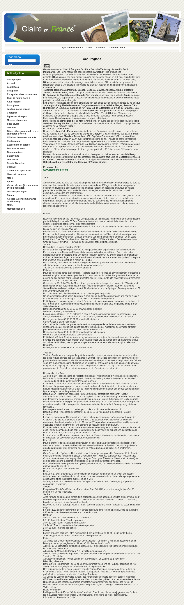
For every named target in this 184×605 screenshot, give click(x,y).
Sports (10, 181)
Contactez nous (117, 47)
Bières (10, 195)
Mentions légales (16, 209)
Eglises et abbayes (17, 116)
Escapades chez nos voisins (22, 94)
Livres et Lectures (16, 174)
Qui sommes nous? (72, 47)
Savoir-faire (13, 156)
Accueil (11, 83)
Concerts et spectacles (19, 170)
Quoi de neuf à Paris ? (18, 98)
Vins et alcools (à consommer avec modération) (22, 186)
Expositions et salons (18, 145)
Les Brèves (13, 87)
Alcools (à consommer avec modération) (21, 200)
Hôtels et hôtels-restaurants (21, 137)
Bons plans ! (13, 105)
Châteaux (12, 113)
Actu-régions (14, 101)
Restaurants (13, 141)
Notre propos (14, 79)
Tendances (12, 159)
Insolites (11, 127)
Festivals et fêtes (16, 148)
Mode (10, 178)
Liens (89, 47)
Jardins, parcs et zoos (18, 109)
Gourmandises (14, 152)
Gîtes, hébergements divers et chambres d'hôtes (22, 132)
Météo (10, 205)
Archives (100, 47)
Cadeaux (11, 167)
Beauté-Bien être (15, 163)
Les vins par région (17, 191)
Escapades (13, 90)
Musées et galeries (17, 120)
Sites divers (13, 124)
